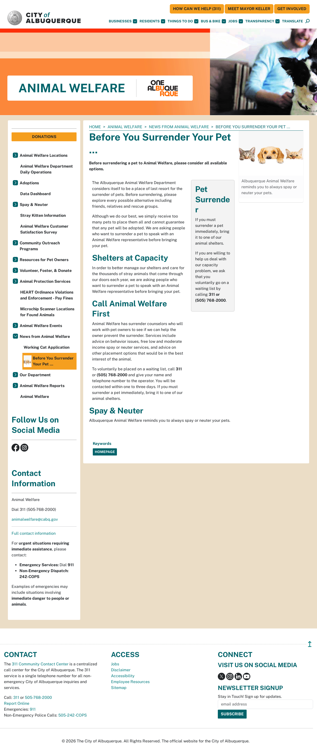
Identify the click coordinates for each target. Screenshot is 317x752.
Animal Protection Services (45, 281)
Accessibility (123, 676)
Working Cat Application (46, 347)
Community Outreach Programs (40, 246)
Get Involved (291, 8)
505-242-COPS (72, 715)
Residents (152, 21)
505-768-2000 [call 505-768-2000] (38, 697)
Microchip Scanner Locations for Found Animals (47, 312)
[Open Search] (307, 21)
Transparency (262, 21)
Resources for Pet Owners (44, 259)
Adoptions (29, 183)
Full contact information (34, 533)
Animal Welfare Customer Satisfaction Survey (44, 229)
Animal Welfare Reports (42, 385)
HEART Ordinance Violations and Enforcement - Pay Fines (46, 295)
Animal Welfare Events (41, 325)
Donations (44, 136)
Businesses (123, 21)
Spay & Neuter (34, 204)
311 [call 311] (16, 697)
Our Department (35, 375)
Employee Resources (130, 681)
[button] (292, 21)
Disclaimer (120, 670)
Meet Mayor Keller (249, 8)
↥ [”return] (309, 644)
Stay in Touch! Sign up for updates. (250, 696)
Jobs (235, 21)
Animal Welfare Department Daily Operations (46, 169)
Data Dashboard (35, 193)
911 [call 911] (33, 709)
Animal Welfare (125, 127)
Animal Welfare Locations (43, 155)
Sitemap (119, 687)
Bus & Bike (213, 21)
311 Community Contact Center (40, 664)
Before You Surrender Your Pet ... (49, 361)
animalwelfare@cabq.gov (35, 519)
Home (95, 127)
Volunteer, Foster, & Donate (46, 270)
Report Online (16, 703)
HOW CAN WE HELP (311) (197, 8)
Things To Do (183, 21)
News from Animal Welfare (179, 127)
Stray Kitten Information (43, 215)
